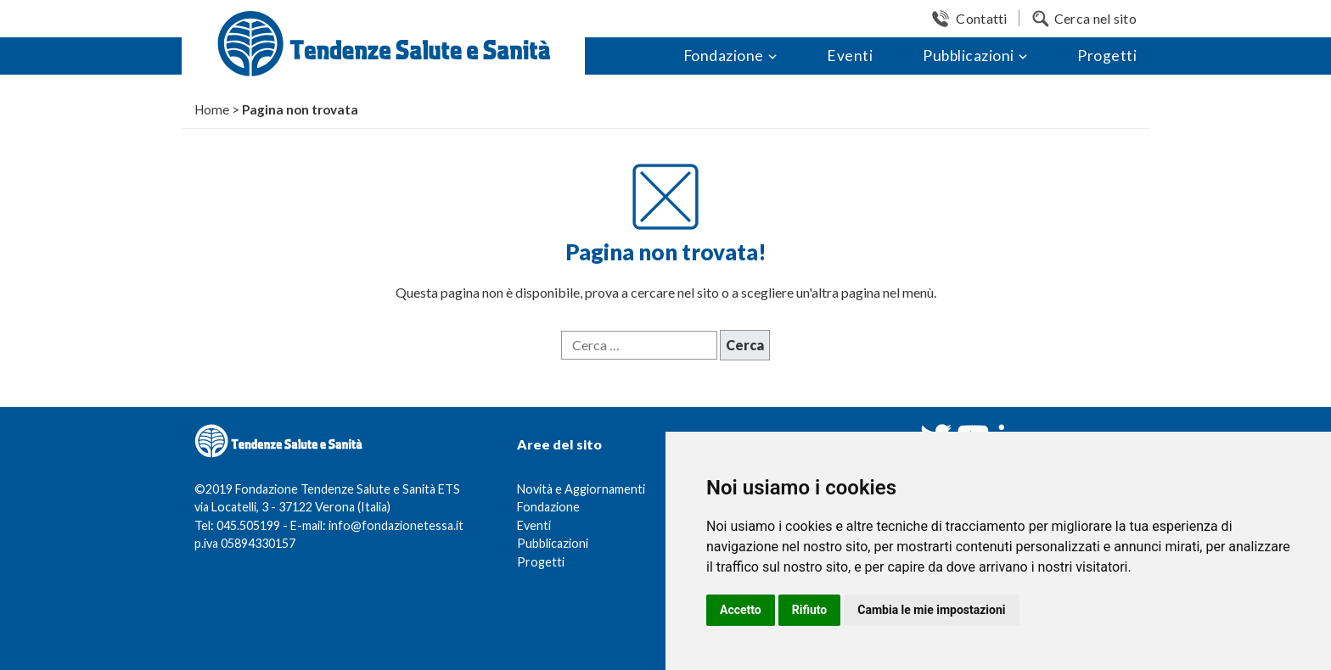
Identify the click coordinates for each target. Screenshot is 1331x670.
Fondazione (723, 55)
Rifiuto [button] (810, 610)
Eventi (850, 55)
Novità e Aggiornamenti (581, 489)
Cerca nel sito (1095, 18)
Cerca (745, 345)
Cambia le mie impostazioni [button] (931, 610)
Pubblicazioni (968, 55)
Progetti (1107, 55)
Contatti (981, 18)
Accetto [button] (740, 610)
